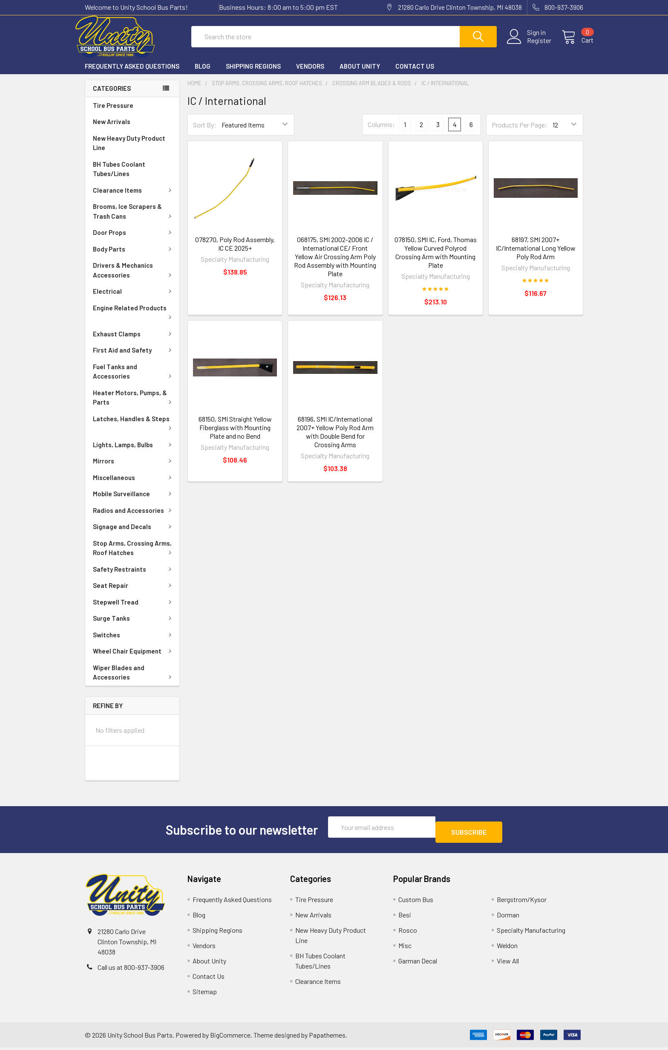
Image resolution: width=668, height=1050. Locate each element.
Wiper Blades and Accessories (134, 680)
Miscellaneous (134, 485)
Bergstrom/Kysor (522, 902)
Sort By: (204, 132)
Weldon (507, 948)
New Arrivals (111, 129)
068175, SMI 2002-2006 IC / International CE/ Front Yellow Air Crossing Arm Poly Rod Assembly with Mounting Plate (335, 264)
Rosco (407, 933)
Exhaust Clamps (134, 341)
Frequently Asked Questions (132, 74)
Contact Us (414, 74)
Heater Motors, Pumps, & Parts (134, 405)
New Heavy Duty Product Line (129, 150)
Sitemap (205, 994)
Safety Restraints (134, 577)
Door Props (134, 240)
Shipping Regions (253, 74)
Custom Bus (415, 902)
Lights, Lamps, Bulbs (134, 452)
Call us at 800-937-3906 (131, 970)
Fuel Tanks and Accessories (134, 379)
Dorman (508, 917)
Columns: (381, 132)
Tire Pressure (113, 113)
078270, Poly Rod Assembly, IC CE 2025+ (235, 251)
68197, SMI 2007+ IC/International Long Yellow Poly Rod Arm (536, 255)
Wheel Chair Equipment (134, 658)
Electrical (134, 299)
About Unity (360, 74)
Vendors (310, 74)
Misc (405, 948)
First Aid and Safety (134, 358)
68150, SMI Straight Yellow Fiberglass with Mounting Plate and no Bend (235, 435)
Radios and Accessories (134, 518)
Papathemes (327, 1037)
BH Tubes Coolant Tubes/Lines (119, 176)
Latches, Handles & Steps (134, 430)
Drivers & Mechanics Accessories (134, 277)
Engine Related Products (134, 319)
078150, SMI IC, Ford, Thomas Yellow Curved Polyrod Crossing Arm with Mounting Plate (435, 260)
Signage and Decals (134, 534)
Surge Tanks (134, 626)
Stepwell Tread (134, 609)
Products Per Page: (519, 132)
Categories (112, 96)
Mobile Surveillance (134, 501)
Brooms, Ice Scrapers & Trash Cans (134, 219)
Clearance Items (134, 198)
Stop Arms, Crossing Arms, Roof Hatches (134, 555)
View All (508, 963)
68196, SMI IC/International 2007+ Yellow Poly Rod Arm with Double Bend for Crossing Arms (335, 439)
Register (529, 45)
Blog (202, 74)
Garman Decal (417, 963)
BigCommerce (230, 1037)
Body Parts (134, 256)
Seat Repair (134, 593)
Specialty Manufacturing (531, 933)
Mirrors (134, 468)
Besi (404, 917)
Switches (134, 642)
